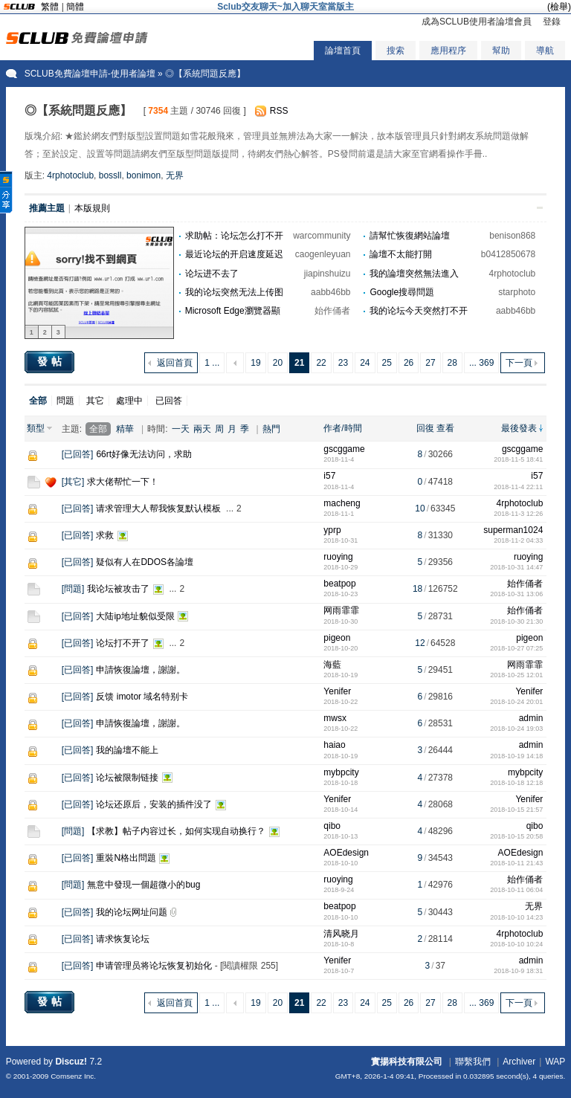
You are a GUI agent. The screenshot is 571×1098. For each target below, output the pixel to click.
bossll (110, 175)
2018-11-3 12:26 (518, 513)
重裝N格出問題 (126, 858)
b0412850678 (508, 254)
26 (408, 363)
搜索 (395, 50)
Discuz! (71, 1061)
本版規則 (92, 208)
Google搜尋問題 (402, 292)
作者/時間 (342, 428)
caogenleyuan (323, 254)
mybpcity (340, 772)
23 (343, 363)
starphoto (516, 292)
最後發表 (519, 428)
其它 (95, 400)
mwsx (334, 718)
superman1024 (513, 530)
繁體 (50, 6)
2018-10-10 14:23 (516, 917)
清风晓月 (341, 934)
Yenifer (337, 691)
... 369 (481, 363)
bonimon (143, 175)
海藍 (332, 664)
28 (452, 363)
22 (321, 363)
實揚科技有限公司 (406, 1061)
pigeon (336, 638)
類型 (36, 428)
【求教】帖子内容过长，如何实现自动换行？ (176, 831)
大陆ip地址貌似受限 (135, 616)
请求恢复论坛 (122, 939)
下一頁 (519, 363)
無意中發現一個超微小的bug (143, 884)
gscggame (343, 449)
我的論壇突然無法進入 (414, 273)
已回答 (168, 400)
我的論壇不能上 (127, 750)
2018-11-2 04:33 (518, 540)
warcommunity (321, 235)
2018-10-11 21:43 (516, 863)
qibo (332, 826)
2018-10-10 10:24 (516, 944)
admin (531, 718)
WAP (555, 1061)
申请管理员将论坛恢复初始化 (154, 965)
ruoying (337, 557)
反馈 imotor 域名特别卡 (142, 696)
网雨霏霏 (341, 610)
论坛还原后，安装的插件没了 (154, 804)
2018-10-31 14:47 (516, 567)
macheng (341, 503)
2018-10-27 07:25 (516, 648)
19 (255, 363)
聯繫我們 (473, 1061)
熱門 (271, 429)
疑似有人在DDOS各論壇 (144, 562)
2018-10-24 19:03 (516, 728)
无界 (175, 175)
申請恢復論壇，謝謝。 (140, 670)
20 (278, 363)
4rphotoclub (70, 175)
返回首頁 (175, 363)
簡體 (75, 6)
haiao (334, 745)
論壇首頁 (343, 50)
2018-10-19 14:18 (516, 756)
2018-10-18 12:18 (516, 783)
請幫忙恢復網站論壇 (410, 235)
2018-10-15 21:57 (516, 809)
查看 (445, 428)
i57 (329, 476)
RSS (279, 111)
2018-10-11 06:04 (516, 890)
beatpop (339, 583)
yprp (332, 530)
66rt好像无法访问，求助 (144, 454)
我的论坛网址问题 (131, 912)
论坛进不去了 (212, 273)
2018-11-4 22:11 (518, 487)
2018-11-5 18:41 (518, 459)
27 (430, 363)
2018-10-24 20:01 (516, 701)
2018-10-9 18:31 (518, 971)
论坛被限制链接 (127, 777)
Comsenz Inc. (73, 1076)
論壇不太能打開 (401, 254)
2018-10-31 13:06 (516, 594)
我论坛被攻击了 (118, 589)
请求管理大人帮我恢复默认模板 (158, 508)
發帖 (51, 361)
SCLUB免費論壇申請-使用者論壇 (90, 73)
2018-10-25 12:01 (516, 675)
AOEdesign (346, 852)
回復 (425, 428)
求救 (105, 535)
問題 (65, 400)
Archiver (519, 1061)
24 (365, 363)
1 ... (211, 363)
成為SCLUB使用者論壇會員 (477, 21)
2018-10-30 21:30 (516, 621)
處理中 (129, 400)
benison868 (512, 235)
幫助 (501, 50)
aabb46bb (330, 292)
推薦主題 (47, 208)
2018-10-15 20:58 (516, 836)
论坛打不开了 (122, 643)
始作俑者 (332, 311)
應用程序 (448, 50)
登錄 (552, 21)
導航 (545, 50)
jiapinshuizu (327, 273)
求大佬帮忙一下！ (122, 482)
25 (387, 363)
